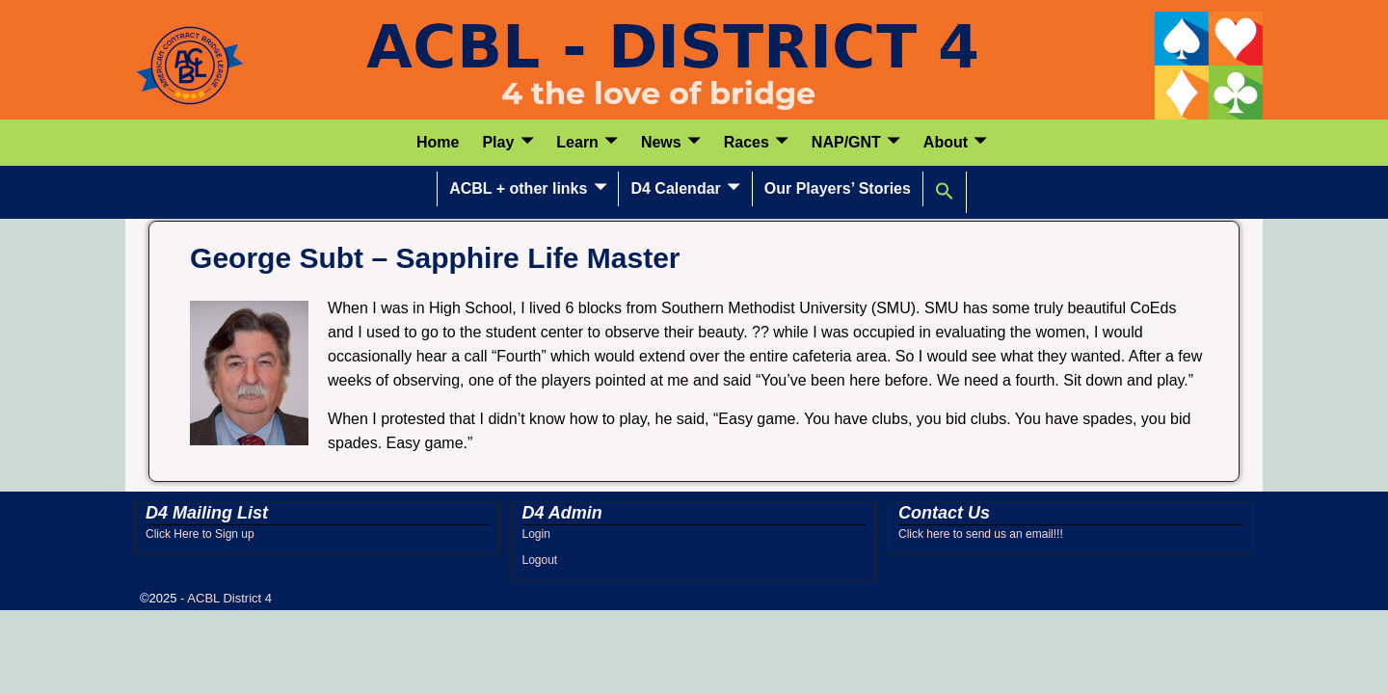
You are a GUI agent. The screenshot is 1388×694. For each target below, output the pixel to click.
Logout (539, 560)
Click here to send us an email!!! (980, 534)
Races (746, 142)
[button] (945, 192)
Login (535, 534)
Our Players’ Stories (837, 188)
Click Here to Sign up (200, 534)
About (945, 142)
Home (437, 142)
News (661, 142)
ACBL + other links (518, 188)
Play (498, 142)
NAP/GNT (846, 142)
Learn (577, 142)
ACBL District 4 (229, 598)
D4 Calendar (675, 188)
